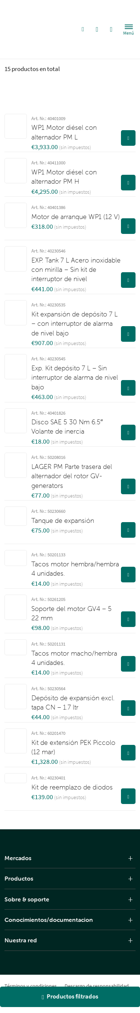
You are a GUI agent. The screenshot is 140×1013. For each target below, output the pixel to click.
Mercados (17, 858)
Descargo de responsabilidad (97, 986)
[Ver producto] (128, 138)
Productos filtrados (70, 997)
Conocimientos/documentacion (48, 919)
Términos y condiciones (30, 986)
